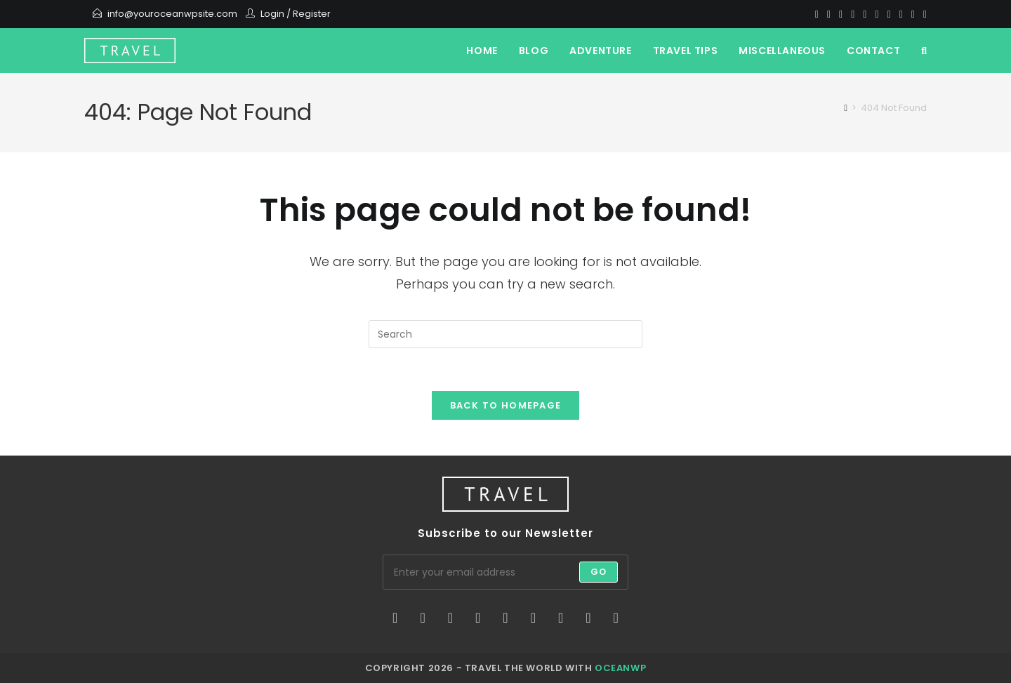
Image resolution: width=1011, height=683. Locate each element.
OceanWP (620, 668)
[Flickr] (533, 618)
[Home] (845, 107)
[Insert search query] (505, 334)
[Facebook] (829, 14)
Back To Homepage (506, 405)
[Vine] (913, 14)
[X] (817, 14)
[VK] (865, 14)
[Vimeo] (901, 14)
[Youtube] (889, 14)
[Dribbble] (853, 14)
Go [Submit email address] (598, 572)
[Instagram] (877, 14)
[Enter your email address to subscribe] (505, 572)
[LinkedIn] (477, 618)
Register (312, 13)
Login (272, 13)
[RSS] (923, 14)
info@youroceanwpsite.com (172, 13)
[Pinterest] (841, 14)
